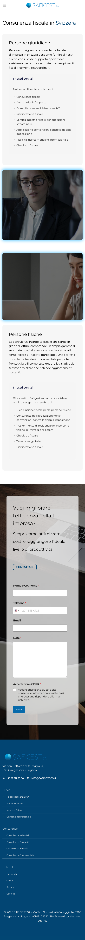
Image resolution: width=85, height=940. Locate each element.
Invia (18, 709)
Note (17, 638)
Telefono (19, 603)
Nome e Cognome (26, 585)
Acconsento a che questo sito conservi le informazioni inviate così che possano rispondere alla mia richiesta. (41, 694)
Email (17, 620)
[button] (4, 6)
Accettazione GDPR (27, 684)
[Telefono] (40, 610)
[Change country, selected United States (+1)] (16, 610)
